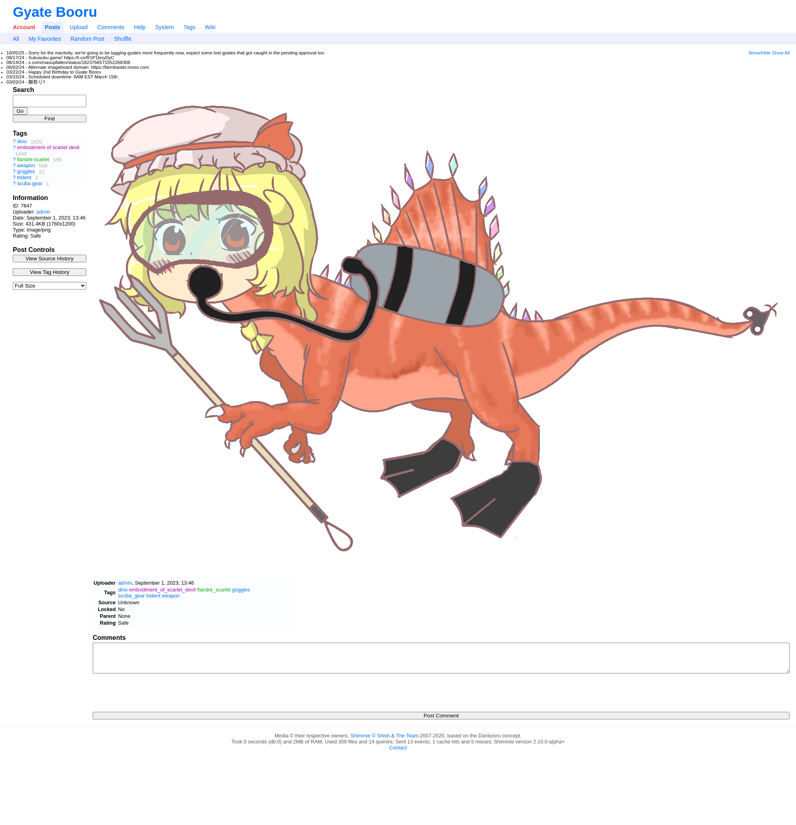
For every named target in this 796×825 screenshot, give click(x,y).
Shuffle (122, 39)
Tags (189, 27)
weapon (26, 166)
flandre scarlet (33, 160)
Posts (52, 27)
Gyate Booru (55, 12)
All (16, 39)
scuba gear (29, 184)
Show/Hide (759, 52)
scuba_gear (131, 596)
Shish (383, 736)
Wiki (210, 27)
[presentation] (153, 690)
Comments (110, 27)
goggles (26, 172)
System (164, 27)
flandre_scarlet (214, 590)
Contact (398, 748)
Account (24, 27)
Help (139, 27)
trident (24, 178)
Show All (781, 52)
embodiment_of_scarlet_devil (162, 590)
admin (43, 212)
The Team (407, 736)
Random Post (87, 39)
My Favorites (45, 39)
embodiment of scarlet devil (48, 148)
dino (22, 142)
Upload (79, 27)
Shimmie (360, 736)
